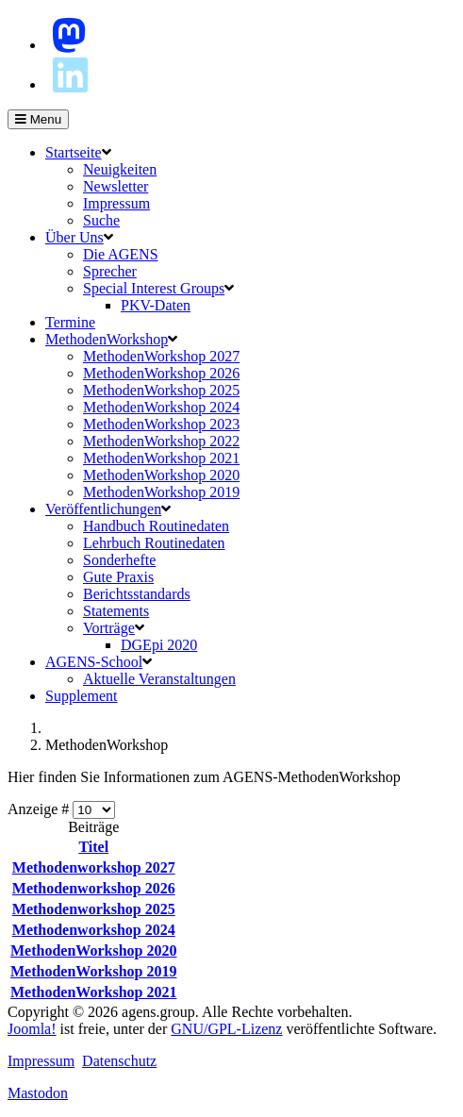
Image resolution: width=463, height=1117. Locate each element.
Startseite (73, 152)
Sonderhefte (119, 560)
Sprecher (110, 271)
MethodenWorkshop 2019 (161, 492)
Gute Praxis (118, 577)
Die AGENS (120, 254)
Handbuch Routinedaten (156, 526)
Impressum (116, 203)
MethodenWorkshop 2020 (161, 475)
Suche (101, 220)
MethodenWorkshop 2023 (161, 424)
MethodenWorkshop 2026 (161, 373)
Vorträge (109, 628)
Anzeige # (40, 809)
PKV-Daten (155, 305)
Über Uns (74, 237)
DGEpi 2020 (159, 645)
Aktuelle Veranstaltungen (159, 679)
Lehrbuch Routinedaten (154, 543)
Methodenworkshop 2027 (93, 867)
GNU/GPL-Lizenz (226, 1029)
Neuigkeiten (120, 169)
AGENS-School (93, 662)
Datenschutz (119, 1061)
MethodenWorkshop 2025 (161, 390)
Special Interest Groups (153, 288)
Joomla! (32, 1029)
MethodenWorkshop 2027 (161, 356)
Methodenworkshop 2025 (93, 909)
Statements (116, 611)
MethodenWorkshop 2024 (161, 407)
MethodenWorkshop (106, 339)
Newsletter (115, 186)
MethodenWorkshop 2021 (161, 458)
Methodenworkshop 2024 (93, 930)
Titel (93, 847)
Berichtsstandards (136, 594)
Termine (70, 322)
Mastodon (38, 1093)
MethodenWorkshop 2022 (161, 441)
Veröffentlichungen (103, 509)
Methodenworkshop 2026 (93, 888)
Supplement (81, 696)
